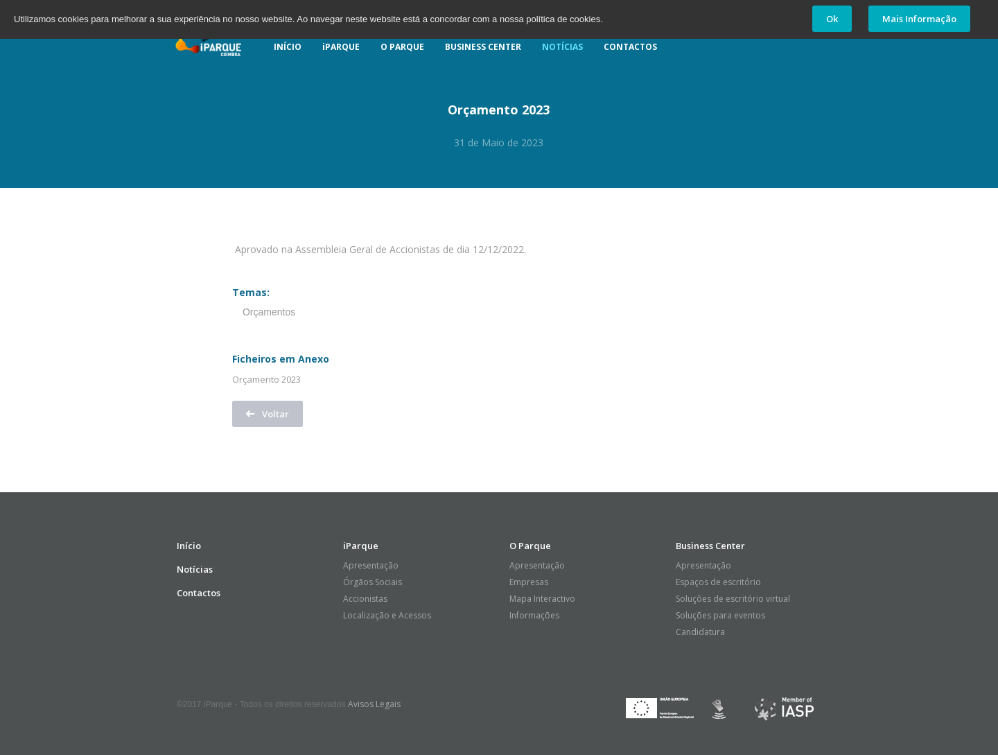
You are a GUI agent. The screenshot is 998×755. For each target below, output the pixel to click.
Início (189, 545)
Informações (534, 615)
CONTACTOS (630, 47)
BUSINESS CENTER (483, 47)
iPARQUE (341, 47)
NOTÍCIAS (562, 47)
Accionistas (365, 599)
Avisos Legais (374, 704)
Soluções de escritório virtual (733, 599)
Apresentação (371, 565)
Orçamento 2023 (266, 379)
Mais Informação (919, 18)
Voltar (267, 414)
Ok (832, 18)
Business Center (710, 545)
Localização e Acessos (387, 615)
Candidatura (700, 632)
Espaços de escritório (718, 582)
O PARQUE (402, 47)
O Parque (530, 545)
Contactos (198, 593)
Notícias (195, 569)
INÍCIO (287, 47)
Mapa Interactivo (542, 599)
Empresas (528, 582)
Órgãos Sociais (372, 582)
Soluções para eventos (720, 615)
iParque (208, 38)
